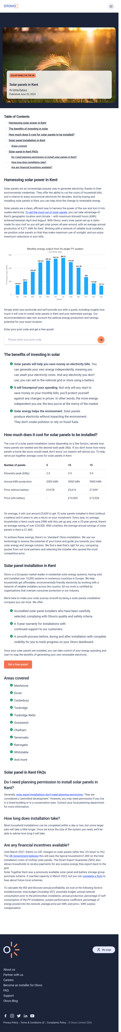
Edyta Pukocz (20, 90)
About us (9, 969)
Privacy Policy (10, 1022)
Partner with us (13, 974)
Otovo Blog (10, 1001)
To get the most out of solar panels (46, 212)
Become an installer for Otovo (22, 985)
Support (8, 995)
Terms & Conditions (33, 1022)
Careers (8, 980)
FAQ (6, 990)
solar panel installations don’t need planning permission (49, 794)
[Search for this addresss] (101, 339)
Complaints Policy (56, 1022)
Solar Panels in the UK (22, 75)
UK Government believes (24, 856)
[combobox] (55, 339)
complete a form (93, 876)
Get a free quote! (18, 664)
